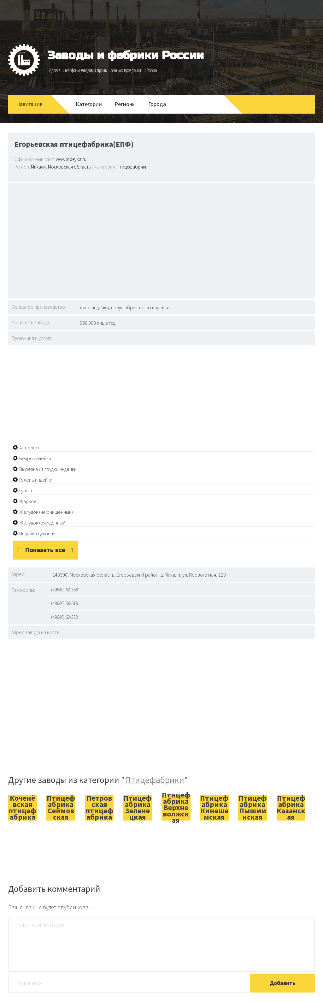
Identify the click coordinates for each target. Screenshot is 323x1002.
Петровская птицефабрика (99, 807)
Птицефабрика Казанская (291, 807)
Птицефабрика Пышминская (252, 807)
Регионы (125, 104)
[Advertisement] (161, 240)
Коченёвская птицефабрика (22, 807)
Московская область (69, 167)
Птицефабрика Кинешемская (214, 807)
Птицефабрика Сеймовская (61, 807)
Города (157, 104)
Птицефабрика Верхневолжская (176, 807)
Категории (89, 104)
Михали (38, 167)
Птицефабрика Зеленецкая (137, 807)
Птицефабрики (132, 167)
